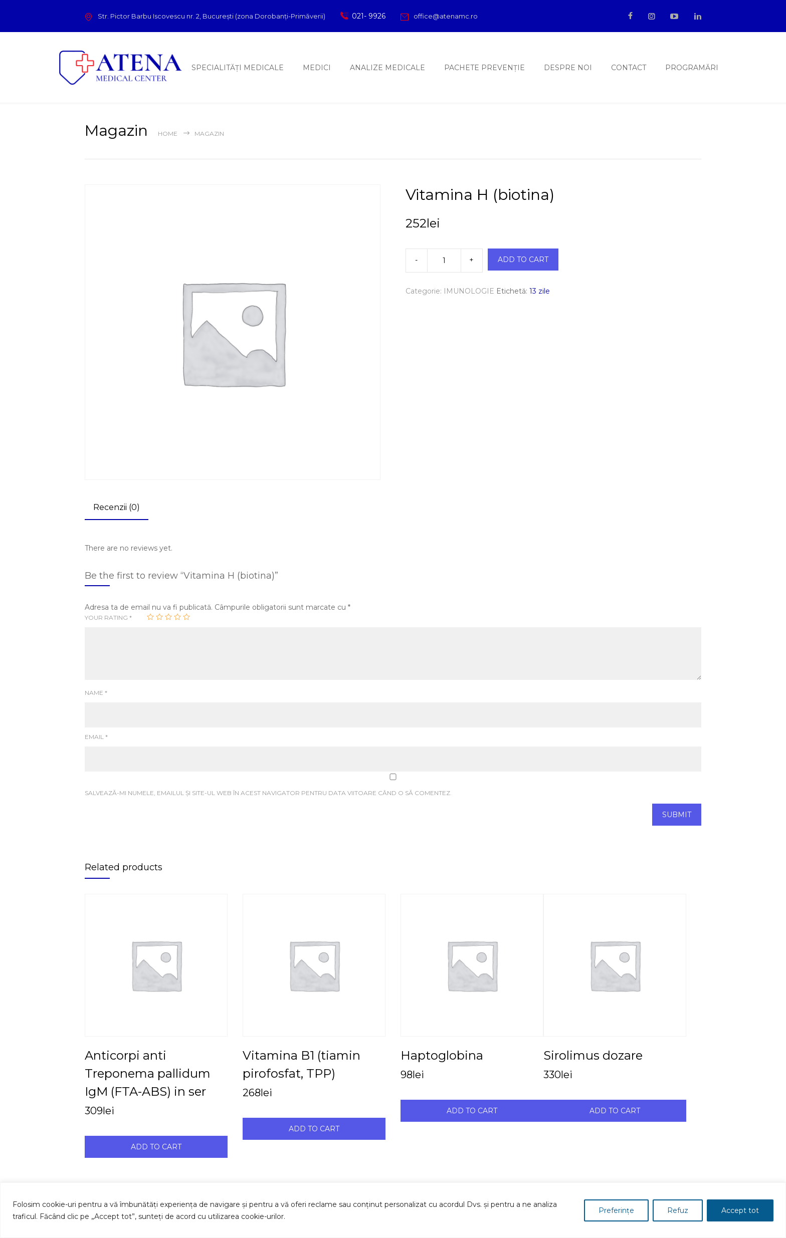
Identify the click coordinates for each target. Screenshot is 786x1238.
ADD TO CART (523, 259)
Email (96, 736)
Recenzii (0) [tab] (116, 507)
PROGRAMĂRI (691, 67)
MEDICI (317, 67)
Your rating (108, 617)
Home (167, 133)
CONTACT (628, 67)
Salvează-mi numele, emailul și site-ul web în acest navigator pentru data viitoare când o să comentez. (268, 793)
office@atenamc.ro (446, 16)
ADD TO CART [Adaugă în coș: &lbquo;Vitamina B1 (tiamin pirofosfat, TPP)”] (314, 1128)
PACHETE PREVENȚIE (484, 67)
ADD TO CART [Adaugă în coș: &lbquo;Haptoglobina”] (472, 1110)
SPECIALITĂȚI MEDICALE (237, 67)
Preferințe (616, 1210)
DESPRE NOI (568, 67)
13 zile (539, 291)
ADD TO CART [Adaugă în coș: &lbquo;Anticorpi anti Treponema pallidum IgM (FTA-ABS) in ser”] (156, 1146)
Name (96, 692)
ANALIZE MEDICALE (387, 67)
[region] (393, 1210)
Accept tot (740, 1210)
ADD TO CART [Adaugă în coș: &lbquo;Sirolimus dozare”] (615, 1110)
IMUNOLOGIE (469, 291)
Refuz (677, 1210)
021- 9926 (366, 16)
